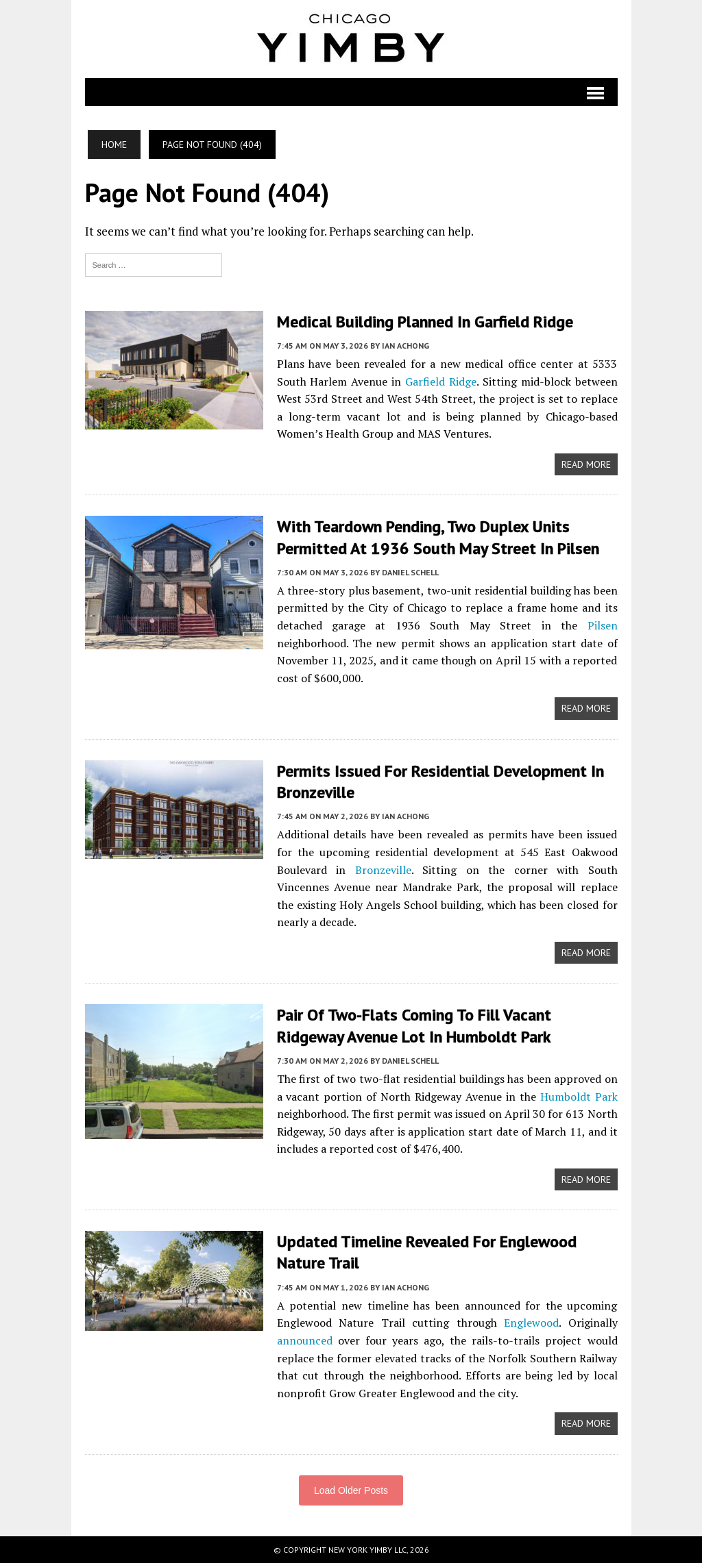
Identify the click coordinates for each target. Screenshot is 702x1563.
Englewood (531, 1322)
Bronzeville (383, 869)
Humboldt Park (579, 1096)
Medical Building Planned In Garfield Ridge (426, 321)
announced (304, 1340)
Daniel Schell (410, 572)
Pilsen (603, 625)
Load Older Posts (351, 1490)
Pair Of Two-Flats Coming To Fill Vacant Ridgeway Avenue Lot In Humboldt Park (415, 1025)
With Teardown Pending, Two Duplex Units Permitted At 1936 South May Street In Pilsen (438, 537)
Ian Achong (405, 345)
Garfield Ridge (440, 381)
